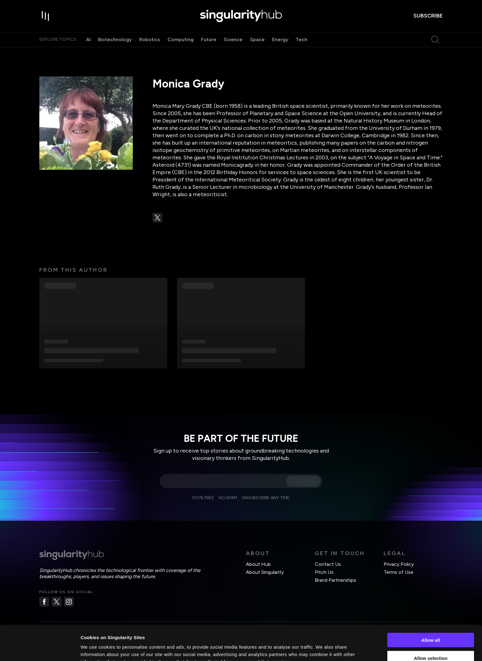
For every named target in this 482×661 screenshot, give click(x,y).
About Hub (258, 564)
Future (208, 39)
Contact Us (328, 564)
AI (88, 39)
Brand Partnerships (335, 580)
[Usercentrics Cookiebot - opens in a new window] (40, 649)
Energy (280, 39)
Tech (301, 39)
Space (257, 39)
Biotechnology (115, 39)
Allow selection (430, 625)
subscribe (428, 15)
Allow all (430, 607)
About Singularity (265, 572)
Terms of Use (398, 572)
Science (233, 39)
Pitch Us (324, 572)
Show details (322, 648)
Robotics (149, 39)
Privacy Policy (399, 564)
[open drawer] (45, 16)
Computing (181, 39)
